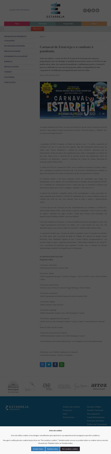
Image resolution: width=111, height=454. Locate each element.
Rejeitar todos (52, 449)
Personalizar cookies (70, 449)
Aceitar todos (38, 449)
